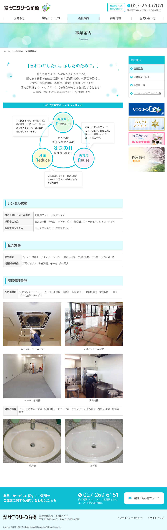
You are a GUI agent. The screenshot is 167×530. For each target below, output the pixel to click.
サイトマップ (157, 517)
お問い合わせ (148, 18)
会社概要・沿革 (142, 76)
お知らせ (19, 18)
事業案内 (138, 68)
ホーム (7, 51)
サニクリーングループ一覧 (147, 93)
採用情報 (115, 18)
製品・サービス (51, 18)
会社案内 (83, 18)
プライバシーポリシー (131, 517)
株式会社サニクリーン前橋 (27, 7)
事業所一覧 (139, 85)
